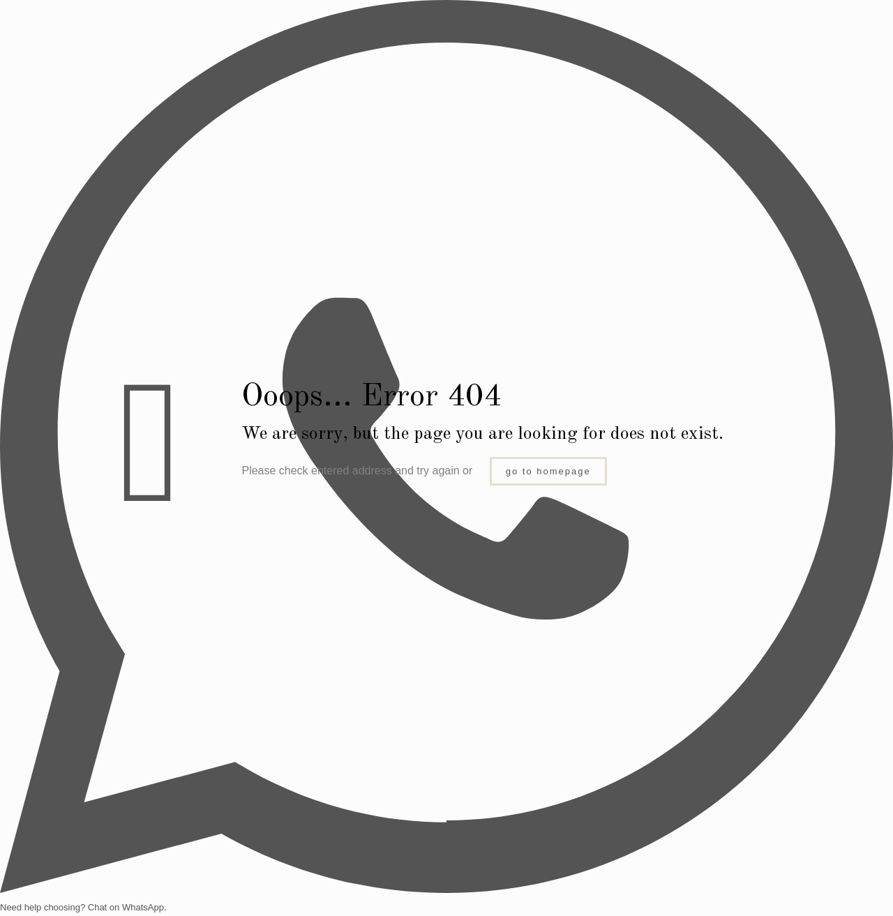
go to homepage (548, 471)
